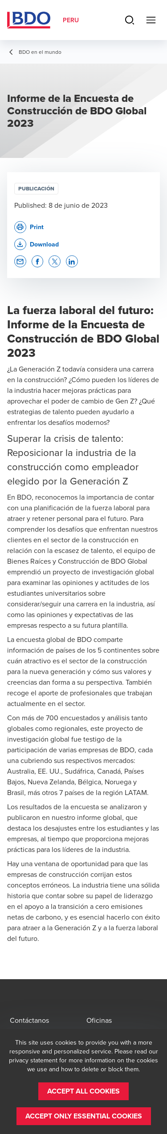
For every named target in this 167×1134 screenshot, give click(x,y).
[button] (36, 244)
